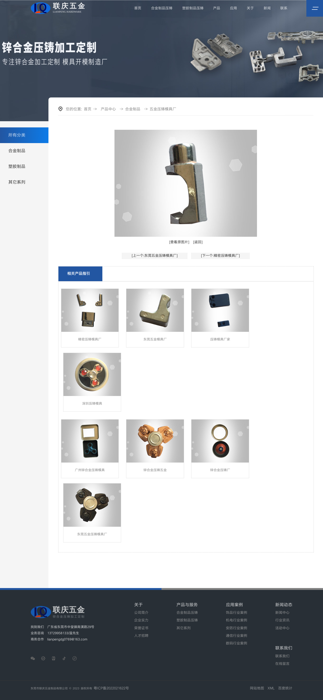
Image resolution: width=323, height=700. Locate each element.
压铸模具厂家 (220, 339)
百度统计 (285, 688)
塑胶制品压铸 (193, 8)
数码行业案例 (236, 643)
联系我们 (282, 656)
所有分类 (16, 135)
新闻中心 (282, 613)
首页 (138, 8)
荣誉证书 (141, 628)
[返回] (198, 242)
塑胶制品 (16, 166)
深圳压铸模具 (92, 404)
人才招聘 (141, 636)
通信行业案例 (236, 636)
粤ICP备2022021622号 (111, 688)
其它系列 (16, 182)
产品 (216, 8)
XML (271, 688)
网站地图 (257, 688)
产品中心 (108, 109)
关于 (250, 8)
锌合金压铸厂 (220, 470)
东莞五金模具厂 (155, 339)
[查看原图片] (179, 242)
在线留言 (282, 664)
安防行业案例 (236, 628)
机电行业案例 (236, 620)
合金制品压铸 (162, 8)
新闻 (267, 8)
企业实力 (141, 620)
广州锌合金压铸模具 (90, 470)
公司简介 (141, 613)
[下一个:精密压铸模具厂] (220, 256)
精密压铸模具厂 (89, 339)
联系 (284, 8)
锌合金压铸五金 (155, 470)
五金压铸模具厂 (163, 109)
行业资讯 (282, 620)
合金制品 (16, 150)
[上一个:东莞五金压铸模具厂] (155, 256)
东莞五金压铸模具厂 (92, 534)
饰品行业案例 (236, 613)
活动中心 (282, 628)
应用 (233, 8)
